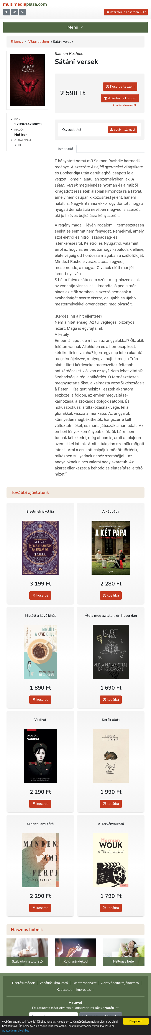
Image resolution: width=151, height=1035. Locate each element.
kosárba (40, 595)
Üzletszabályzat (84, 983)
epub (115, 130)
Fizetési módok (23, 983)
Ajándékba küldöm (120, 98)
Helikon (20, 134)
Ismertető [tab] (65, 148)
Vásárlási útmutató (53, 983)
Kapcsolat (64, 989)
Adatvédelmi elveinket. (16, 1031)
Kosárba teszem (120, 86)
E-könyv (17, 41)
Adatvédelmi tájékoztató (120, 983)
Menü (75, 27)
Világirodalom (38, 41)
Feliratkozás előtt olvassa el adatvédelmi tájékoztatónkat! (75, 1007)
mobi (130, 130)
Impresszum (85, 989)
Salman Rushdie (69, 53)
